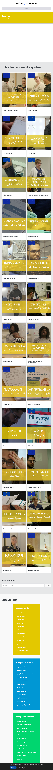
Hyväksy (13, 767)
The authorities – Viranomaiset (26, 752)
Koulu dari (20, 623)
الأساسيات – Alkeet (22, 667)
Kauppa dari (20, 620)
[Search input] (23, 585)
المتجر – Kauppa (21, 691)
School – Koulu (21, 738)
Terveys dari (20, 640)
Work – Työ (20, 759)
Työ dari (19, 644)
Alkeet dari (20, 613)
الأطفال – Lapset (21, 670)
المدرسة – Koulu (21, 694)
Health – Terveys (22, 728)
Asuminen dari (21, 616)
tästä (42, 764)
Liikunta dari (21, 633)
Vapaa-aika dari (21, 647)
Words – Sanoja (21, 756)
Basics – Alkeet (21, 721)
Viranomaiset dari (22, 651)
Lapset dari (20, 626)
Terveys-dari (11, 19)
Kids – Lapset (21, 735)
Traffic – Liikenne (22, 749)
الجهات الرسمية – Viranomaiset (25, 674)
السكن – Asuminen (22, 681)
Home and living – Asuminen (25, 731)
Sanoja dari (20, 637)
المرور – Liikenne (22, 698)
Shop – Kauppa (21, 742)
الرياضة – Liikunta (22, 677)
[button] (48, 585)
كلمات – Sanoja (21, 701)
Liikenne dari (21, 630)
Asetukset (21, 767)
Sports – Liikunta (22, 745)
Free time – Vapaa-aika (24, 725)
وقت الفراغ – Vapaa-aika (24, 705)
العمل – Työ (20, 688)
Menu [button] (26, 8)
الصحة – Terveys (21, 684)
